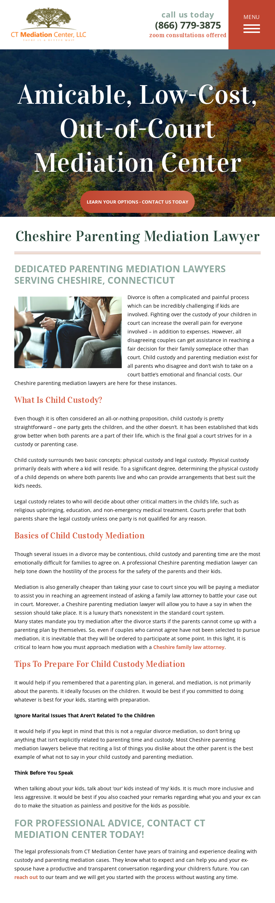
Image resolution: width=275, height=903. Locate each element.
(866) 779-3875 (188, 25)
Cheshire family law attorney (189, 647)
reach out (26, 877)
